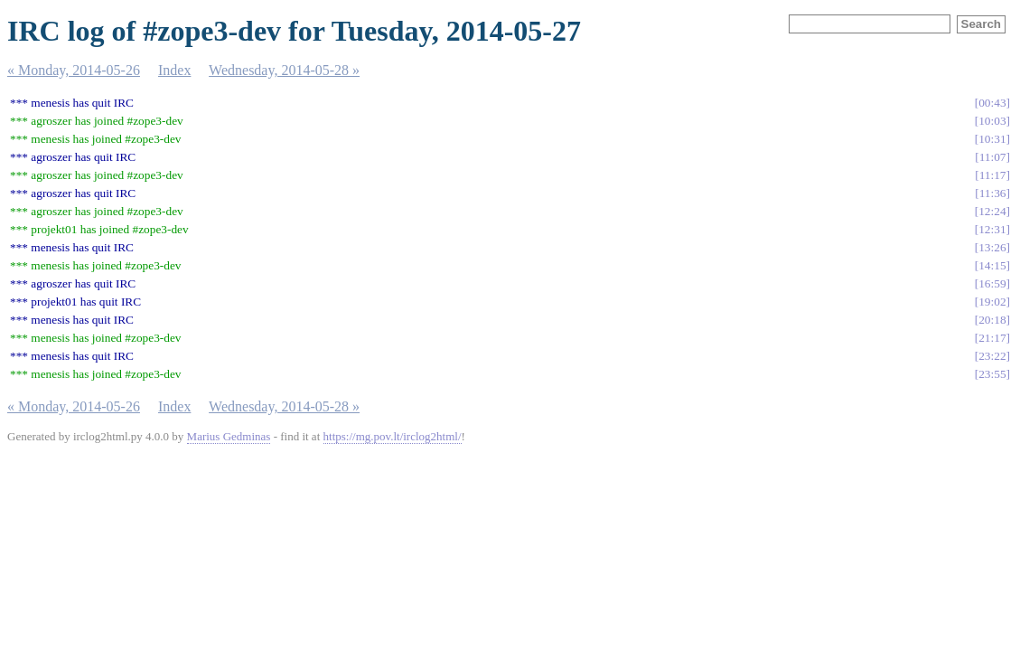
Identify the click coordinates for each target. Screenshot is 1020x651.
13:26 (992, 247)
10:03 (992, 120)
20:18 (992, 319)
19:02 (992, 301)
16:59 (992, 283)
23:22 (992, 356)
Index (174, 70)
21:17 (992, 337)
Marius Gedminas (229, 436)
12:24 (992, 211)
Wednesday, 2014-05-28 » (284, 70)
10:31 (992, 139)
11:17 (992, 175)
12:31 (992, 229)
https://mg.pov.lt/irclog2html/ (392, 436)
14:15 (992, 265)
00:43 (992, 102)
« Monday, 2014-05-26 (73, 70)
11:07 (992, 157)
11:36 (992, 193)
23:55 (992, 374)
